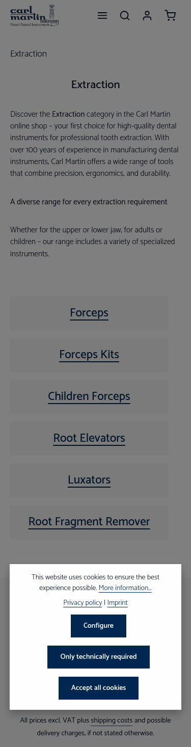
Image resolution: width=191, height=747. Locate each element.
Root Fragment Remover (89, 522)
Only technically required (98, 657)
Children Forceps (89, 396)
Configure (99, 626)
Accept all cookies (98, 688)
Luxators (89, 480)
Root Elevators (89, 438)
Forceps (89, 313)
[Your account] (147, 15)
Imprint (117, 603)
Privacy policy (82, 603)
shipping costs (111, 721)
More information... (125, 588)
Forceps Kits (89, 354)
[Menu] (102, 15)
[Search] (125, 15)
